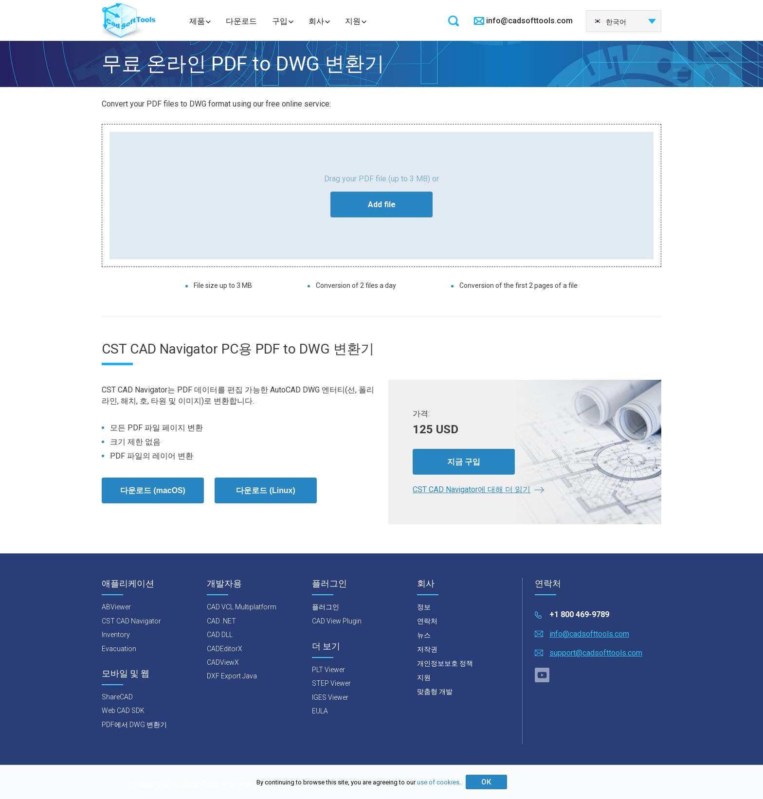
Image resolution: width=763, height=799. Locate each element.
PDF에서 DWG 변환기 (134, 724)
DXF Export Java (232, 676)
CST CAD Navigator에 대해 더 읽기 (472, 489)
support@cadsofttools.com (595, 652)
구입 (280, 21)
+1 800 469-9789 (579, 615)
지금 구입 (463, 461)
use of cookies (438, 782)
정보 (424, 607)
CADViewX (223, 662)
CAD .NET (221, 621)
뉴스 (424, 635)
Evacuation (119, 649)
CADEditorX (224, 649)
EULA (320, 711)
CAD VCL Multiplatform (241, 607)
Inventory (116, 635)
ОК (486, 782)
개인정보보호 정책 (445, 664)
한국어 (610, 22)
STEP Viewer (331, 683)
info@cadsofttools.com (529, 20)
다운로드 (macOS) (152, 490)
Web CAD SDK (123, 711)
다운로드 (241, 21)
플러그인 (325, 607)
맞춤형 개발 (435, 692)
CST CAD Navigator (131, 621)
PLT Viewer (328, 670)
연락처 (427, 621)
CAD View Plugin (337, 621)
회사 (316, 21)
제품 (197, 21)
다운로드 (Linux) (265, 490)
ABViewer (116, 607)
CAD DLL (220, 635)
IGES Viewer (330, 697)
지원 (353, 21)
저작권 (427, 650)
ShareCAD (117, 697)
